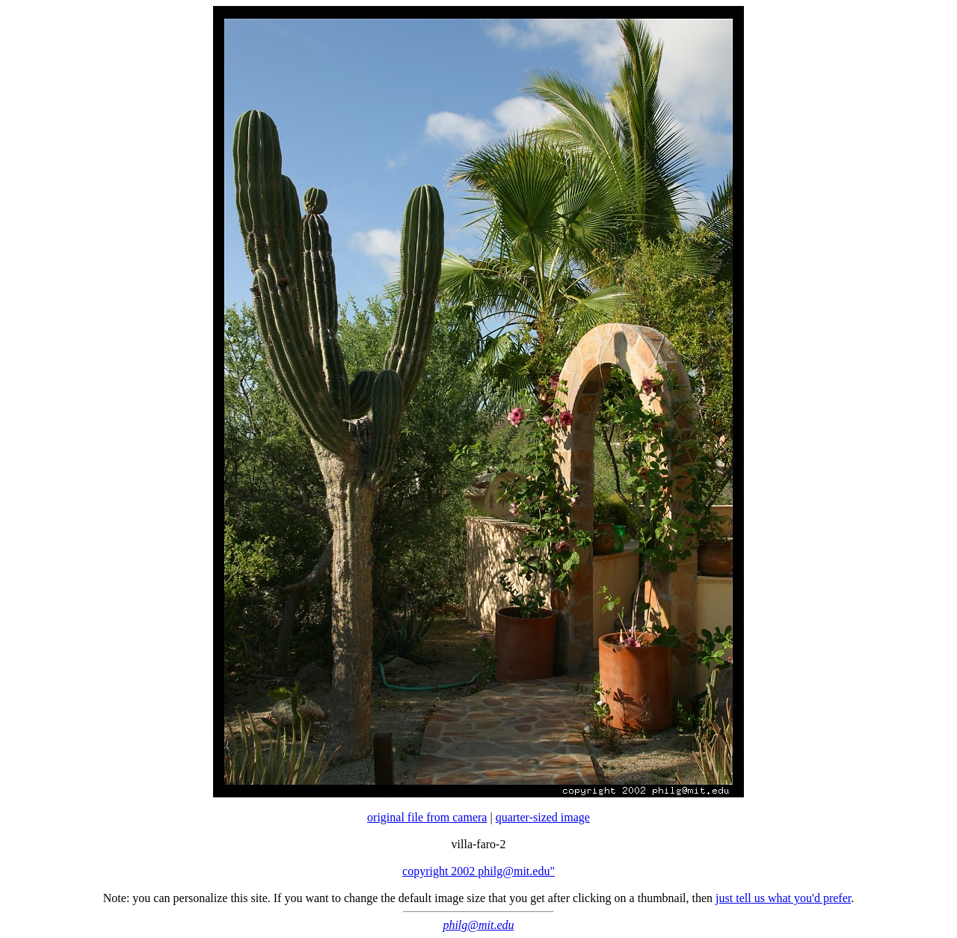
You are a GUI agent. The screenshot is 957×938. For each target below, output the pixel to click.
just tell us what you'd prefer (783, 898)
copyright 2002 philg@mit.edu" (478, 871)
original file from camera (427, 817)
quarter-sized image (543, 817)
